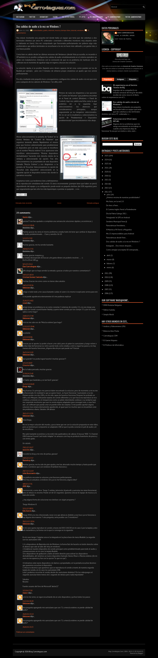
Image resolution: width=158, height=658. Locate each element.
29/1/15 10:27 (28, 447)
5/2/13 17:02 (27, 238)
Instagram (20, 17)
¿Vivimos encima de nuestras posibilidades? (123, 197)
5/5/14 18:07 (27, 363)
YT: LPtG (82, 17)
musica (57, 30)
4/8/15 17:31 (27, 484)
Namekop (26, 460)
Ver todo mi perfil (123, 39)
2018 (107, 176)
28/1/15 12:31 (28, 413)
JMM (24, 486)
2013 (107, 188)
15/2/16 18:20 (28, 601)
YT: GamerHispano (114, 17)
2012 (107, 192)
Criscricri (26, 365)
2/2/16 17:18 (27, 590)
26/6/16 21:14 (28, 614)
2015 (107, 180)
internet (51, 30)
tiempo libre (65, 30)
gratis (45, 30)
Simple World (108, 314)
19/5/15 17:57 (28, 458)
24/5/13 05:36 (28, 285)
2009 (107, 281)
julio (109, 194)
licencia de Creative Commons (122, 61)
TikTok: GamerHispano (133, 17)
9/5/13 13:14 (27, 264)
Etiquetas (132, 79)
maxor (25, 593)
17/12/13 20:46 (28, 326)
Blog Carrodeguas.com (38, 651)
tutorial (74, 30)
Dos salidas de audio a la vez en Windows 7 (38, 26)
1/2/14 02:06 (27, 337)
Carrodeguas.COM (110, 336)
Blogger (140, 653)
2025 (107, 155)
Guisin (25, 217)
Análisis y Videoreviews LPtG (114, 326)
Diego (25, 386)
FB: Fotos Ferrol (68, 17)
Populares (108, 79)
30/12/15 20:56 (28, 521)
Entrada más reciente (24, 203)
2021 (107, 168)
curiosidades (38, 30)
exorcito (26, 450)
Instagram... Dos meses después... (119, 246)
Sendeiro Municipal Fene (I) (116, 221)
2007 (107, 289)
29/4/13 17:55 (28, 249)
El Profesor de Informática (113, 345)
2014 (107, 184)
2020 (107, 172)
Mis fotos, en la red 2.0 (115, 201)
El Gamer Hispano (110, 340)
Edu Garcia (27, 511)
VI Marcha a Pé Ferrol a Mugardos (119, 230)
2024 (107, 159)
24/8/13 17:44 (28, 316)
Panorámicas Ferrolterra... (116, 225)
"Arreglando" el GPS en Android (118, 217)
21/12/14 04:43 (28, 384)
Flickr (55, 17)
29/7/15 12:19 (28, 471)
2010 (107, 277)
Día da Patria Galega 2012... (117, 213)
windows (80, 30)
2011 (107, 273)
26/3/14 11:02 (28, 352)
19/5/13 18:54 (28, 275)
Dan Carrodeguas (30, 266)
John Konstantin (29, 473)
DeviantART (44, 17)
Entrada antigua (93, 203)
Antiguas (120, 79)
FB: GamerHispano (96, 17)
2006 (107, 293)
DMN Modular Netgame (112, 305)
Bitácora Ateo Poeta (111, 331)
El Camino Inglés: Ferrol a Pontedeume (121, 209)
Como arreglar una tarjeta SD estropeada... (123, 250)
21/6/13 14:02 (28, 300)
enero (109, 267)
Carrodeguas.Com (117, 651)
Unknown (26, 288)
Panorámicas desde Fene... (116, 237)
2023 (107, 163)
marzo (109, 259)
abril (109, 255)
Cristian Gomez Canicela (33, 277)
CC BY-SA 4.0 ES (137, 651)
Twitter (32, 17)
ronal (25, 303)
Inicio (59, 203)
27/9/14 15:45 (28, 373)
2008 (107, 285)
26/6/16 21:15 (28, 627)
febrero (110, 263)
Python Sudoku (109, 310)
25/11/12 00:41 (28, 225)
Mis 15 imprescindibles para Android (120, 233)
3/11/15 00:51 (28, 508)
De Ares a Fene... (112, 205)
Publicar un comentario (25, 632)
